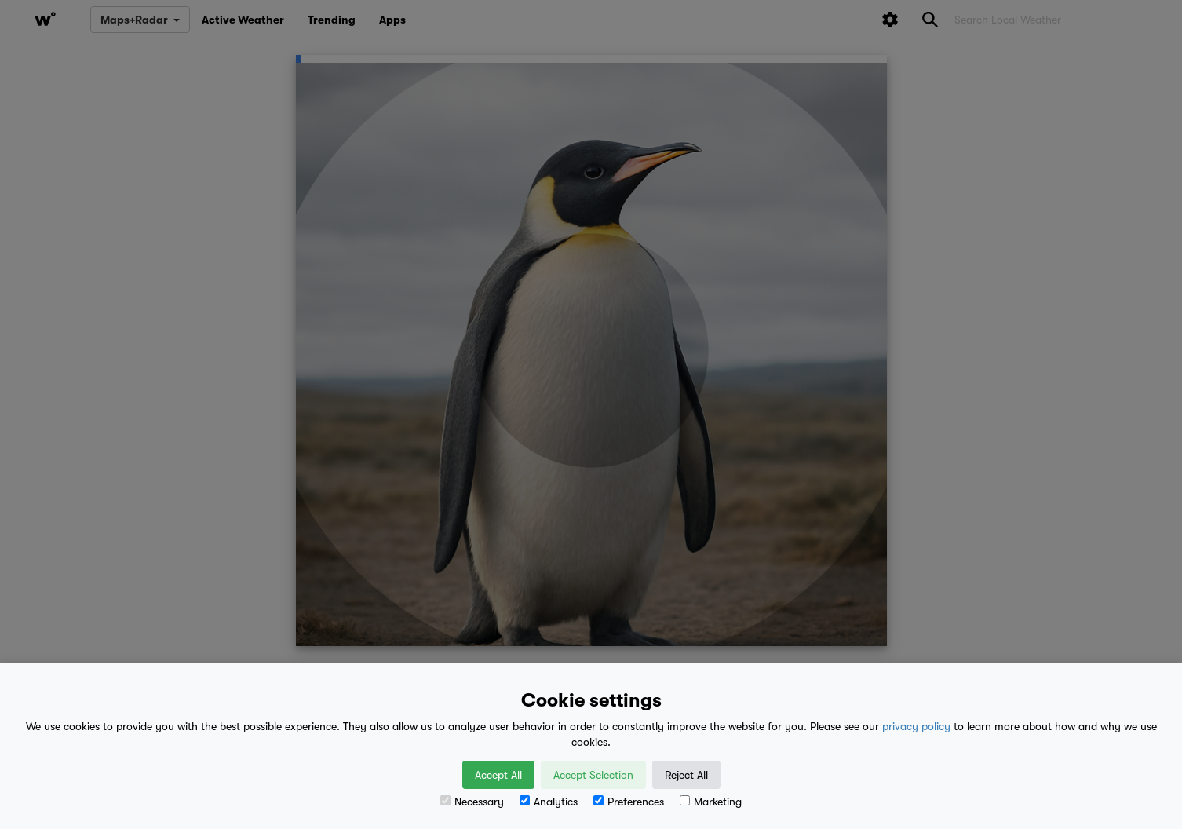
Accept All (498, 775)
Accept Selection (593, 775)
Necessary (472, 801)
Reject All (686, 775)
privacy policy (916, 726)
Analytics (549, 801)
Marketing (711, 801)
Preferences (628, 801)
